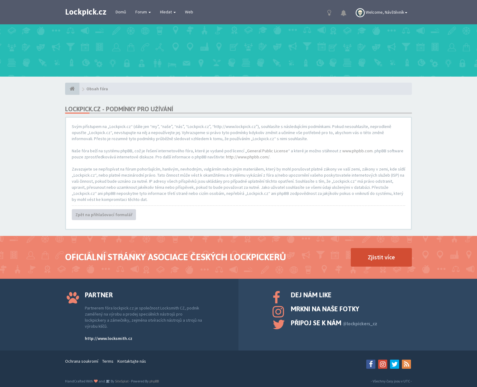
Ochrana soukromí (81, 361)
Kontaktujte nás (131, 361)
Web (189, 12)
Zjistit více (381, 257)
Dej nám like (311, 295)
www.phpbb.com (357, 151)
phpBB (154, 381)
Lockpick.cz (85, 11)
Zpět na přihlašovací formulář (103, 214)
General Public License (267, 151)
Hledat (168, 12)
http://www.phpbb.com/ (248, 157)
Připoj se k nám (334, 323)
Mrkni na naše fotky (325, 309)
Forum (143, 12)
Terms (107, 361)
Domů (121, 12)
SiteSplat (121, 381)
